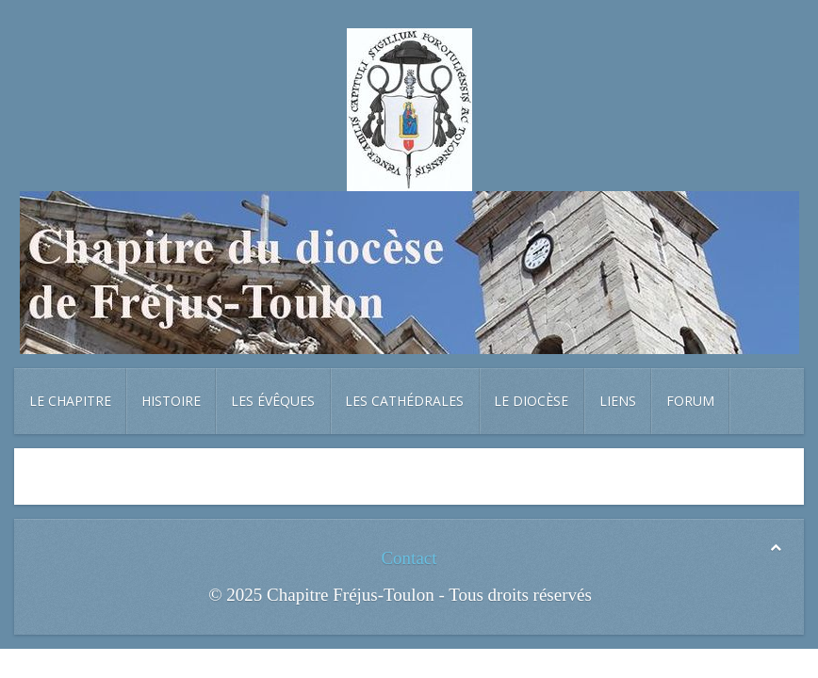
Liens (617, 401)
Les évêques (273, 401)
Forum (690, 401)
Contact (408, 558)
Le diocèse (531, 401)
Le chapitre (70, 401)
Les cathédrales (404, 401)
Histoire (171, 401)
